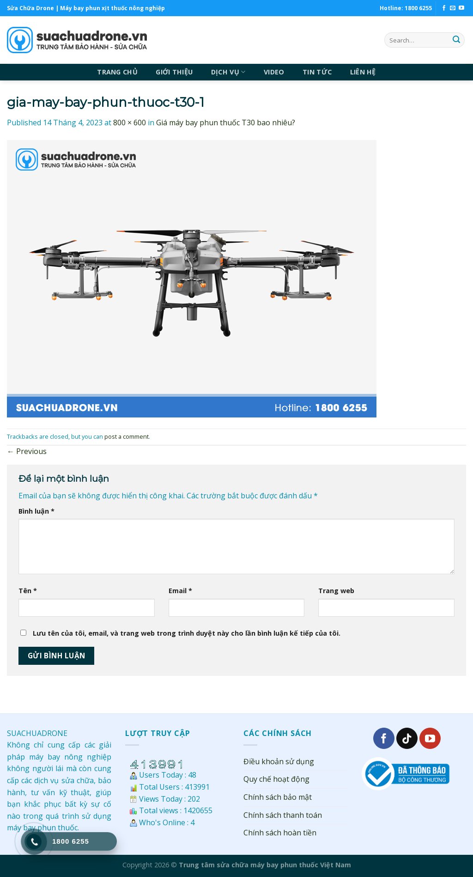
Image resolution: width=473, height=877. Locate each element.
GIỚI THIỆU (174, 71)
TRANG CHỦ (117, 71)
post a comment (126, 436)
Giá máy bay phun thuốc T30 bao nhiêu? (225, 122)
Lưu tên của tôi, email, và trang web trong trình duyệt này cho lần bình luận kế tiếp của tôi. (186, 633)
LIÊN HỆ (363, 71)
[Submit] (456, 40)
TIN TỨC (317, 71)
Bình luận (36, 511)
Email (180, 590)
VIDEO (274, 71)
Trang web (336, 590)
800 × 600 (129, 122)
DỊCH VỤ (228, 72)
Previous (27, 451)
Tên (27, 590)
